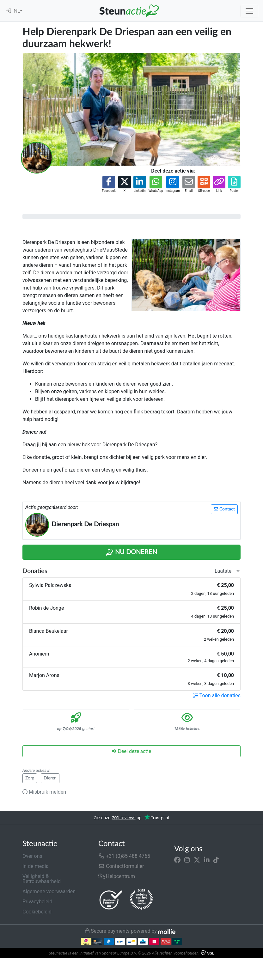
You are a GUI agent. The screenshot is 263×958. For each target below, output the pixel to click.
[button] (108, 184)
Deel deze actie (131, 751)
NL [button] (17, 11)
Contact (224, 509)
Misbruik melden (44, 792)
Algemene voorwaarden (49, 891)
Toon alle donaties (217, 696)
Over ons (32, 856)
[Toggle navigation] (249, 11)
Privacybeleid (37, 902)
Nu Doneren (131, 552)
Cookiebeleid (37, 912)
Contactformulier (121, 866)
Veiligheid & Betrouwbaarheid (41, 878)
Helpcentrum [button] (116, 876)
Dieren (50, 778)
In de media (35, 866)
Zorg (29, 778)
